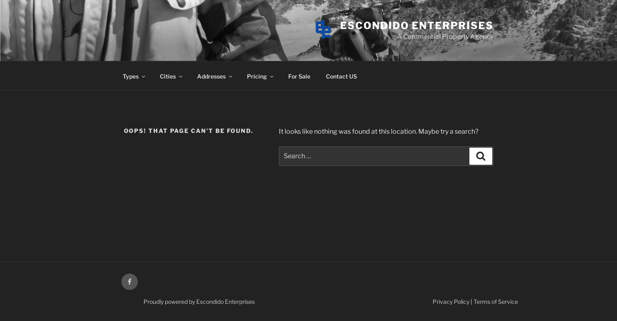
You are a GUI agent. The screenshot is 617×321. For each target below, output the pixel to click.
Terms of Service (495, 301)
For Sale (299, 76)
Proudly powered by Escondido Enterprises (199, 301)
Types (134, 76)
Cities (172, 76)
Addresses (215, 76)
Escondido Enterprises (416, 25)
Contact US (341, 76)
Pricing (261, 76)
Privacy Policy (451, 301)
